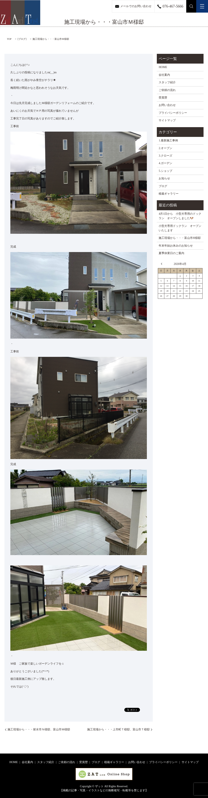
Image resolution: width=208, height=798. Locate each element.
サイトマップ (167, 120)
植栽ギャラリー (169, 193)
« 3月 (163, 264)
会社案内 (164, 74)
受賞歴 (163, 97)
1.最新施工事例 (168, 140)
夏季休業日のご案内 (171, 253)
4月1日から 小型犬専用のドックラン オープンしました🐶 (180, 216)
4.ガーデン (165, 163)
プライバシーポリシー (173, 112)
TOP (9, 39)
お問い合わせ (167, 105)
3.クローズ (165, 155)
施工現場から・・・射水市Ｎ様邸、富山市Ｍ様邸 (39, 729)
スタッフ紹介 (167, 82)
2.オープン (165, 148)
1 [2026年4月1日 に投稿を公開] (180, 276)
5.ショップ (165, 170)
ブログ (22, 39)
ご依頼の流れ (167, 90)
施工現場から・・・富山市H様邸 (179, 237)
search (191, 6)
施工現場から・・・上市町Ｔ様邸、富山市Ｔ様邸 (118, 729)
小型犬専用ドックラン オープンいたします (180, 228)
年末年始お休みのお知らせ (176, 245)
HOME (163, 67)
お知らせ (164, 178)
